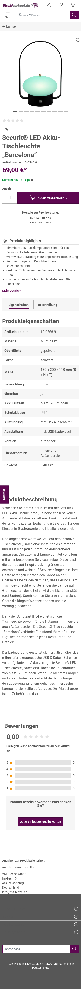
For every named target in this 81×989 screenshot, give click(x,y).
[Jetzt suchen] (43, 15)
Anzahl (7, 188)
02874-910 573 (40, 218)
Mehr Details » (11, 290)
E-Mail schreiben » (40, 222)
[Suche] (36, 949)
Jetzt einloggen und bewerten (40, 821)
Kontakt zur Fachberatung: (40, 212)
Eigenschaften (19, 305)
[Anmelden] (48, 6)
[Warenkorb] (72, 6)
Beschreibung (47, 305)
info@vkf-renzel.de (14, 892)
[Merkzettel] (60, 6)
